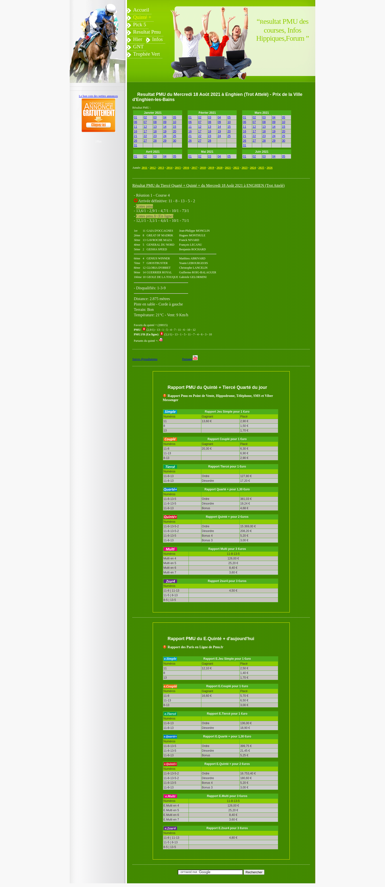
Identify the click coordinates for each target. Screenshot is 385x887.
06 (135, 122)
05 (174, 117)
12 (145, 126)
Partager (187, 359)
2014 (169, 167)
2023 (245, 167)
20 (174, 131)
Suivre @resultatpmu (144, 359)
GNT (138, 47)
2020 (219, 167)
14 (164, 126)
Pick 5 (139, 24)
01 (135, 117)
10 (174, 122)
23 (155, 136)
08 (155, 122)
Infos (157, 39)
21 (135, 136)
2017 (194, 167)
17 (145, 131)
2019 (211, 167)
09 (164, 122)
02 (145, 117)
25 (174, 136)
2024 (253, 167)
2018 (203, 167)
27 (145, 140)
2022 (236, 167)
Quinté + (142, 17)
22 (145, 136)
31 (135, 145)
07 (145, 122)
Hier (137, 39)
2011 (144, 167)
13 (155, 126)
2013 (161, 167)
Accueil (141, 10)
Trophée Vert (146, 54)
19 (164, 131)
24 (164, 136)
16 (135, 131)
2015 (178, 167)
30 (174, 140)
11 (135, 126)
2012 (153, 167)
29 (164, 140)
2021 (228, 167)
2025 (261, 167)
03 (155, 117)
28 (155, 140)
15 (174, 126)
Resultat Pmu (147, 32)
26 (135, 140)
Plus (99, 141)
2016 (186, 167)
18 (155, 131)
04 (164, 117)
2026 (270, 167)
